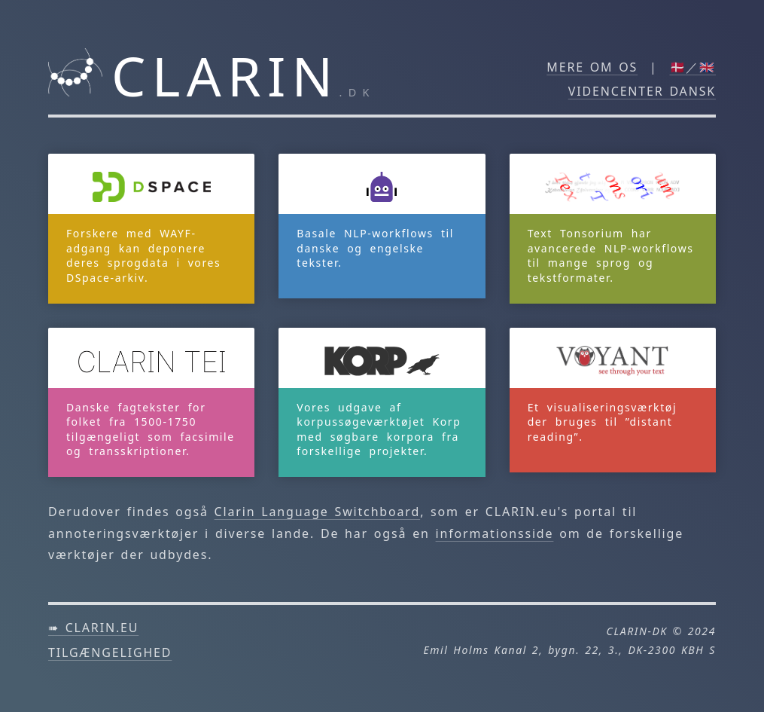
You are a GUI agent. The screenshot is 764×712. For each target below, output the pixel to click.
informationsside (495, 533)
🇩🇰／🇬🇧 (693, 67)
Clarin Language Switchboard (318, 511)
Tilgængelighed (110, 652)
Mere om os (592, 67)
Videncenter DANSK (642, 91)
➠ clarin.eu (93, 627)
